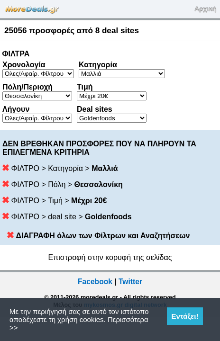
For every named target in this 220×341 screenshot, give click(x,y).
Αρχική (205, 9)
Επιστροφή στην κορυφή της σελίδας (110, 257)
